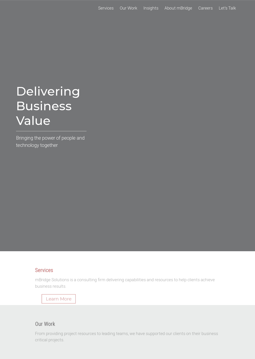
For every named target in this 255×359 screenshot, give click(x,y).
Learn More (63, 303)
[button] (128, 8)
